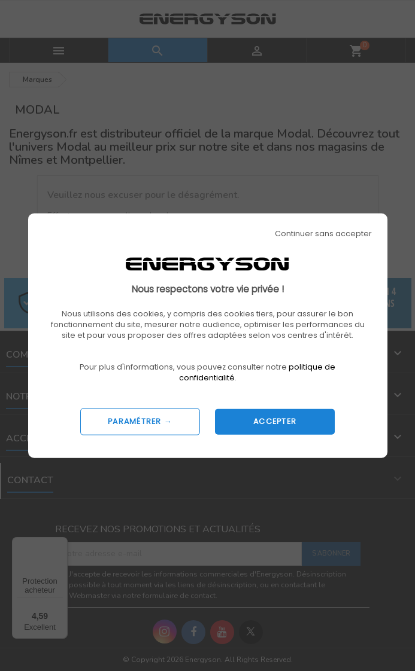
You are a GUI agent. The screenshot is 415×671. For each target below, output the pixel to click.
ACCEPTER (274, 421)
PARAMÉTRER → (140, 421)
